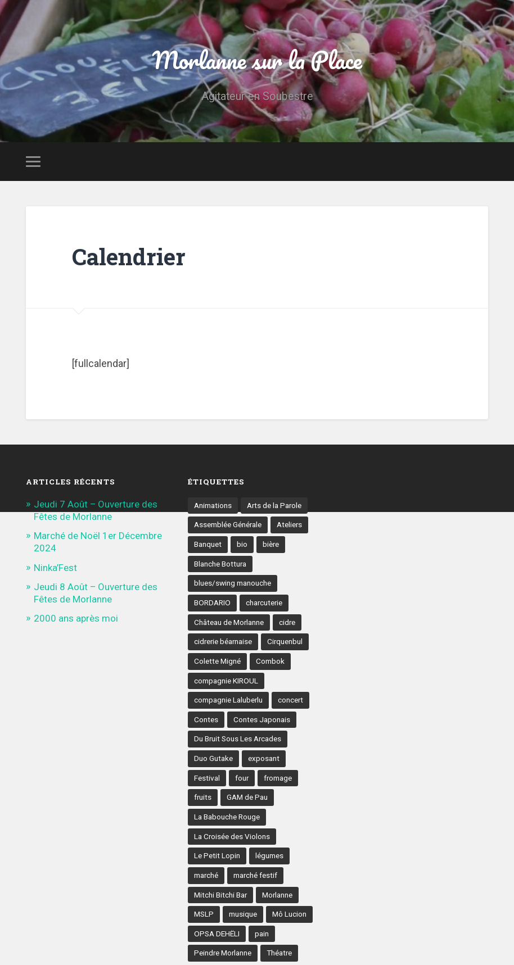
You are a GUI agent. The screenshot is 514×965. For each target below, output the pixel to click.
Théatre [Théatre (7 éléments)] (281, 953)
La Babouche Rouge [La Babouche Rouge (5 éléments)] (227, 817)
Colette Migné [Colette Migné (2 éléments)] (217, 660)
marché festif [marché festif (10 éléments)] (256, 875)
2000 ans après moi (76, 618)
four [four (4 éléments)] (242, 777)
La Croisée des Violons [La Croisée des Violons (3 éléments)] (232, 836)
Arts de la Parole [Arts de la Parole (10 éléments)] (275, 505)
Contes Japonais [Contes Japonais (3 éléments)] (261, 719)
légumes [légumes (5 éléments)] (269, 855)
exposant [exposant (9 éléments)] (263, 758)
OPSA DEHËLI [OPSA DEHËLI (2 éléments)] (217, 934)
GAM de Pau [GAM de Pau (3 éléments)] (247, 797)
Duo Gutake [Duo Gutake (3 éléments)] (213, 758)
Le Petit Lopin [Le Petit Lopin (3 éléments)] (217, 855)
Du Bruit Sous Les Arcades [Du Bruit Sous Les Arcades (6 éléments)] (238, 739)
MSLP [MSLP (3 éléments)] (204, 914)
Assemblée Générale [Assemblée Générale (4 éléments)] (228, 524)
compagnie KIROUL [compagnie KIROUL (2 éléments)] (226, 680)
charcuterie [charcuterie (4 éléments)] (264, 602)
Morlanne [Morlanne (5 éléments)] (278, 894)
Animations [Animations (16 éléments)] (213, 505)
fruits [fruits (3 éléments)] (203, 797)
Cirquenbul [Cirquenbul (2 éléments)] (287, 641)
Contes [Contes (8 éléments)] (206, 719)
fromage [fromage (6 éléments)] (278, 777)
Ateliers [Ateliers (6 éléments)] (290, 524)
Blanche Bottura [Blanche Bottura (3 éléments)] (220, 563)
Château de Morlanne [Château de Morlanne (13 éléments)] (229, 622)
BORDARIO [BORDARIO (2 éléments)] (212, 602)
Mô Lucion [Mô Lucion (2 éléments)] (289, 914)
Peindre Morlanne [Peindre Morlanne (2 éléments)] (223, 953)
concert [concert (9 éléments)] (291, 700)
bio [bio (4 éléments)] (242, 544)
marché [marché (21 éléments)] (206, 875)
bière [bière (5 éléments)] (271, 544)
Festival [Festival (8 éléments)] (207, 777)
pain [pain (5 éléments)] (262, 934)
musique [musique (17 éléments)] (243, 914)
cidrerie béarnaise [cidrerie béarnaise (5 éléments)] (224, 641)
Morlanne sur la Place (257, 59)
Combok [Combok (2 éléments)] (270, 660)
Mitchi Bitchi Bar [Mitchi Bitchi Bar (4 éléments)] (220, 894)
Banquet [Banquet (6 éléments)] (208, 544)
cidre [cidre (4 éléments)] (287, 622)
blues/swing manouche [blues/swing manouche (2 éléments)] (232, 582)
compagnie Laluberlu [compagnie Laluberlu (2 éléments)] (228, 700)
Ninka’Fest (55, 567)
